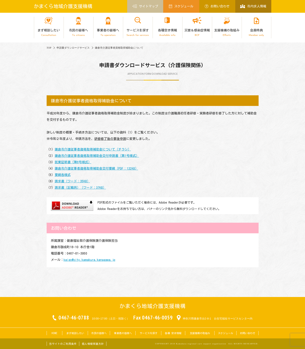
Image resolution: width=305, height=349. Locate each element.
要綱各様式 (63, 174)
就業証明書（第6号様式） (73, 162)
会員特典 (256, 33)
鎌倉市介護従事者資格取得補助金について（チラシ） (93, 149)
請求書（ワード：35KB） (72, 181)
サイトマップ (145, 6)
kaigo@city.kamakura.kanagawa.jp (89, 259)
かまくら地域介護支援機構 (63, 6)
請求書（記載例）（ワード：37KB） (80, 187)
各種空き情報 (167, 33)
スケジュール (181, 6)
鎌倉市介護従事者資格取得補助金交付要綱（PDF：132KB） (96, 168)
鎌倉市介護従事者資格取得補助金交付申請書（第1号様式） (97, 155)
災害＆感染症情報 (197, 33)
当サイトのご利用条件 (63, 343)
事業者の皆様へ (108, 33)
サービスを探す (138, 33)
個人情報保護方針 (93, 343)
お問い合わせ (217, 6)
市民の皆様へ (78, 33)
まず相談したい (49, 33)
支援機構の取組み (227, 33)
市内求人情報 (253, 6)
